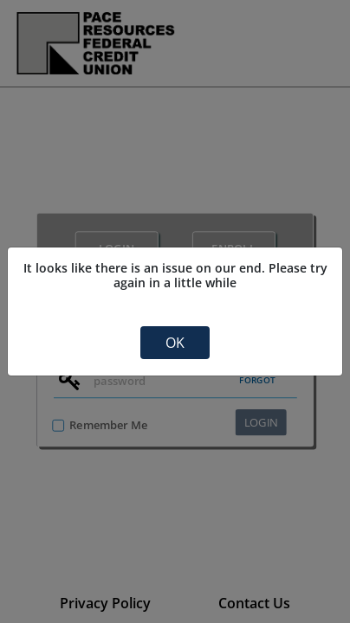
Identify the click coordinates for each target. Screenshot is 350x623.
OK (175, 342)
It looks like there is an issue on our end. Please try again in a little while (175, 275)
